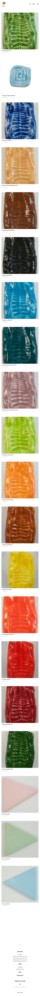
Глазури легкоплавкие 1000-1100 (20, 956)
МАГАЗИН (20, 951)
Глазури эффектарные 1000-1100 (20, 958)
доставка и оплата (20, 969)
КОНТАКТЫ (20, 975)
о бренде (20, 967)
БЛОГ (20, 972)
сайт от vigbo (20, 992)
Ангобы (20, 954)
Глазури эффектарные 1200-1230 (20, 961)
